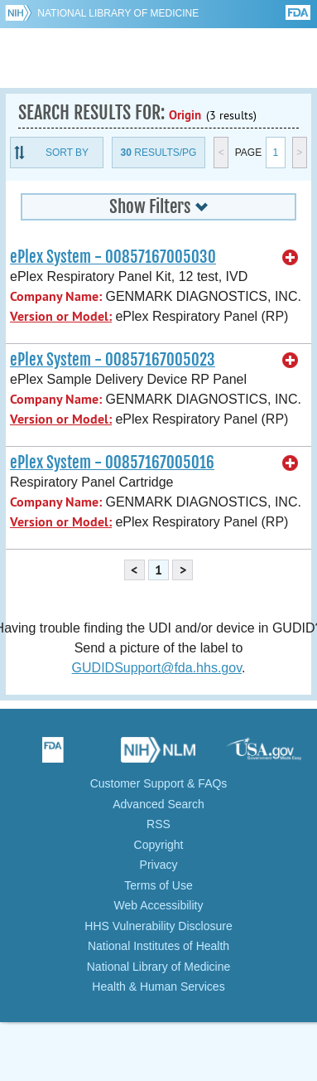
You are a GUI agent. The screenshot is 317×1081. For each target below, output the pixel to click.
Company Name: (56, 296)
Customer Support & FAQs (159, 783)
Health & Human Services (158, 986)
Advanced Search (158, 804)
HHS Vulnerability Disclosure (158, 926)
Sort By (67, 152)
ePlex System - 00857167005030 (113, 257)
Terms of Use (158, 885)
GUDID (158, 58)
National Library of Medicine (118, 13)
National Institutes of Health (158, 946)
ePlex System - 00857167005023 (112, 360)
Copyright (159, 844)
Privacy (159, 864)
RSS (158, 824)
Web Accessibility (159, 905)
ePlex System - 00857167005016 (112, 463)
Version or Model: (61, 316)
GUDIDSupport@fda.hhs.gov (157, 668)
